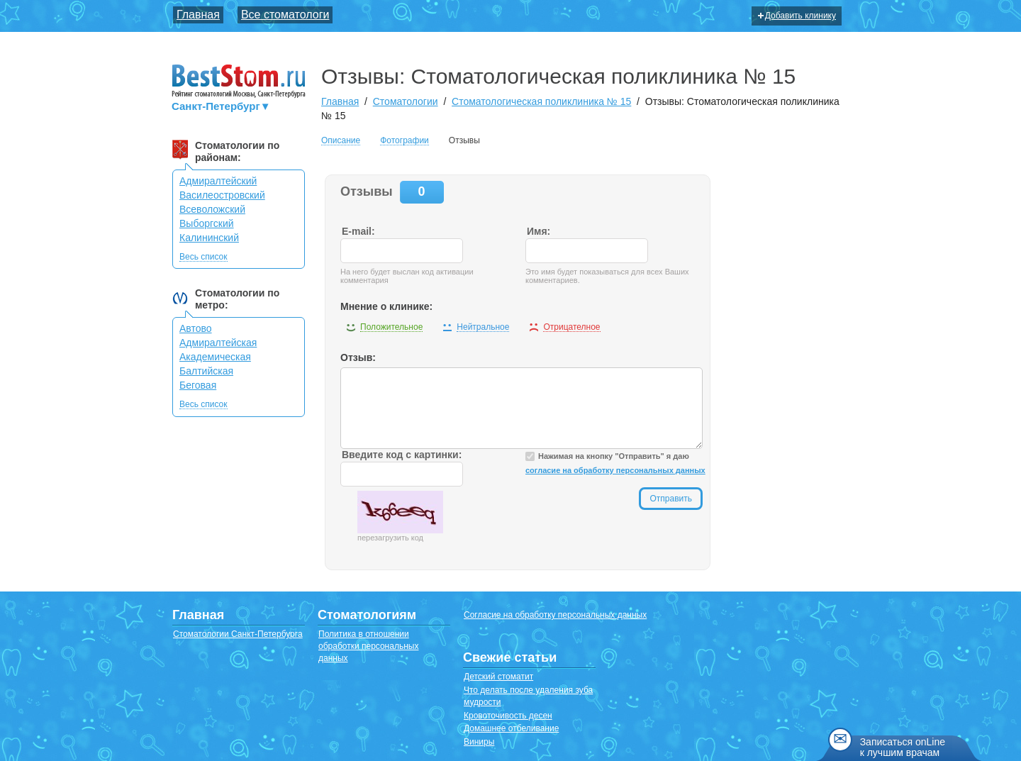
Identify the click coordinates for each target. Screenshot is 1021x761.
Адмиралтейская (218, 342)
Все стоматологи (285, 15)
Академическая (215, 356)
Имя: (538, 231)
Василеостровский (222, 195)
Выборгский (206, 223)
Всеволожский (212, 209)
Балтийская (206, 371)
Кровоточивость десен (508, 716)
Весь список (203, 257)
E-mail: (358, 231)
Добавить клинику (797, 16)
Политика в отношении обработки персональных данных (368, 646)
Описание (340, 140)
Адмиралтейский (218, 181)
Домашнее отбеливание (511, 728)
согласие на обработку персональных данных (615, 470)
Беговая (197, 385)
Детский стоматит (498, 677)
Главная (198, 15)
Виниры (479, 742)
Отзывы (464, 140)
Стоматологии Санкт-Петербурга (238, 634)
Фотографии (404, 140)
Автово (195, 328)
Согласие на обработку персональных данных (555, 615)
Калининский (209, 237)
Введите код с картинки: (402, 454)
